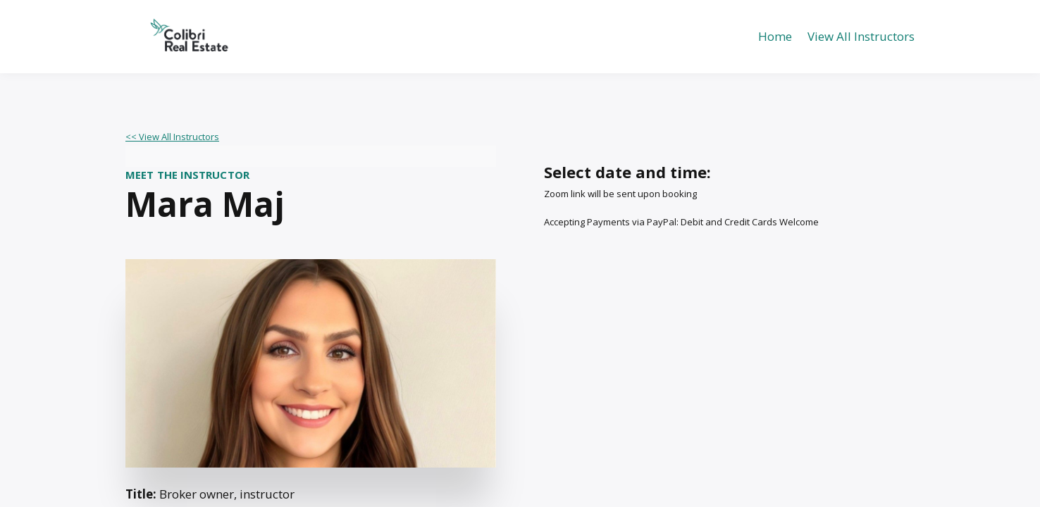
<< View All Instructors (172, 136)
